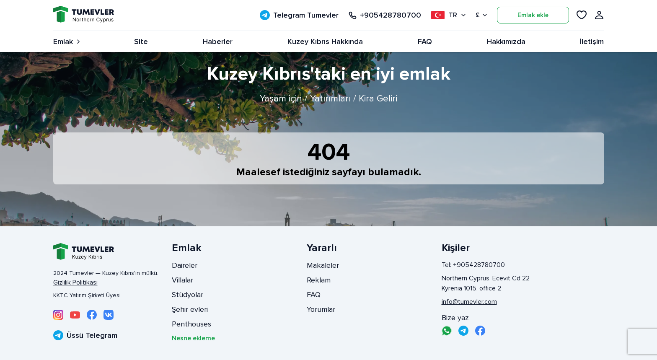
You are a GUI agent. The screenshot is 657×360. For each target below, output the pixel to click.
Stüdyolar (187, 294)
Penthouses (191, 324)
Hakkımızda (506, 41)
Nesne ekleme (193, 338)
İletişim (592, 41)
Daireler (184, 265)
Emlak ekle (532, 15)
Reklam (319, 280)
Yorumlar (321, 309)
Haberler (218, 41)
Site (141, 41)
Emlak (66, 41)
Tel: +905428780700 (473, 265)
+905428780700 (385, 15)
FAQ (425, 41)
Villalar (182, 280)
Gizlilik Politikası (75, 282)
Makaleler (323, 265)
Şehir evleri (190, 309)
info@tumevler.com (469, 302)
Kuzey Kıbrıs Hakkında (325, 41)
